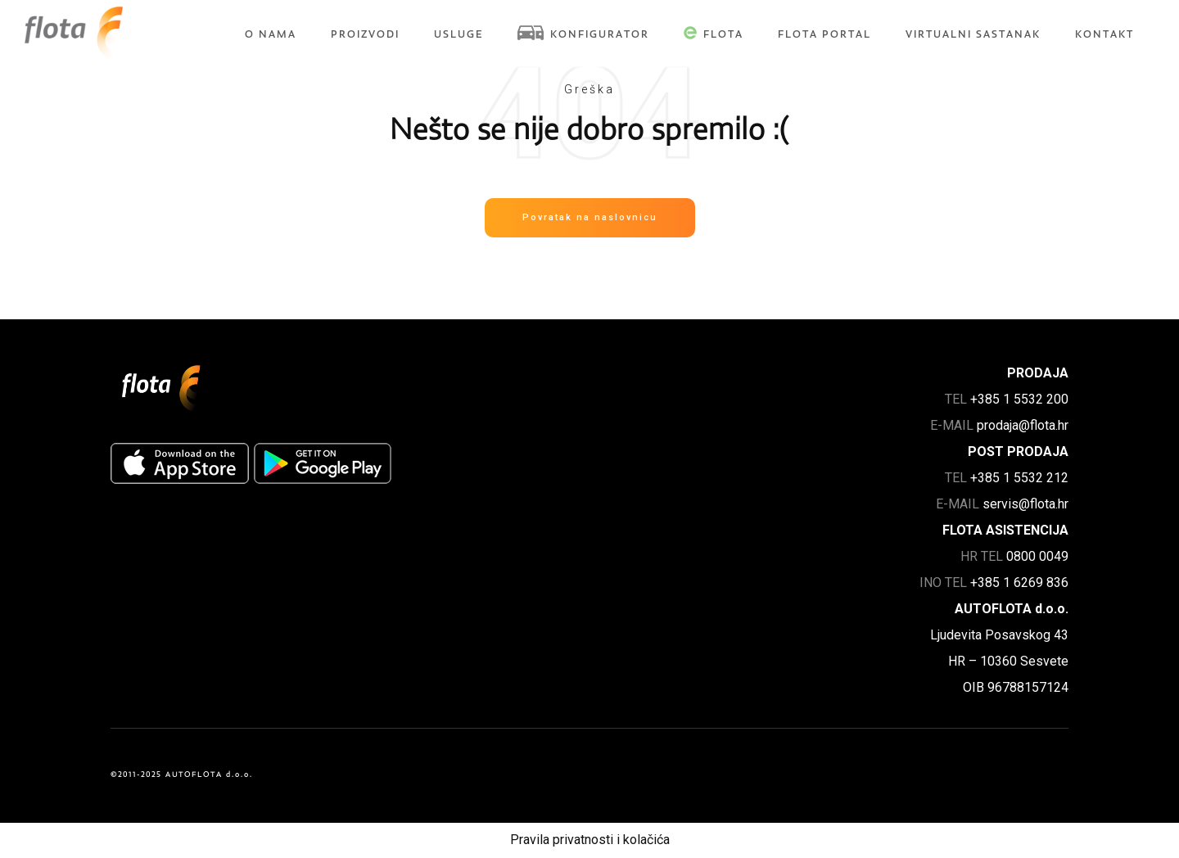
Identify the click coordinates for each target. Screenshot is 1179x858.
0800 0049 (1037, 556)
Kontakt (1104, 34)
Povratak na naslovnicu (589, 217)
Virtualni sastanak (973, 34)
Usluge (458, 34)
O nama (270, 34)
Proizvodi (365, 34)
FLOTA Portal (824, 34)
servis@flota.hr (1025, 504)
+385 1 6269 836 (1019, 582)
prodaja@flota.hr (1022, 425)
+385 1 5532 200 (1019, 399)
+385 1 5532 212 (1019, 477)
